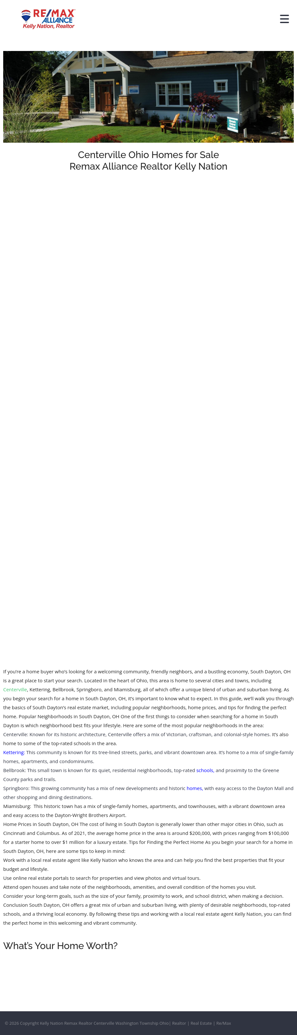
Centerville (15, 689)
